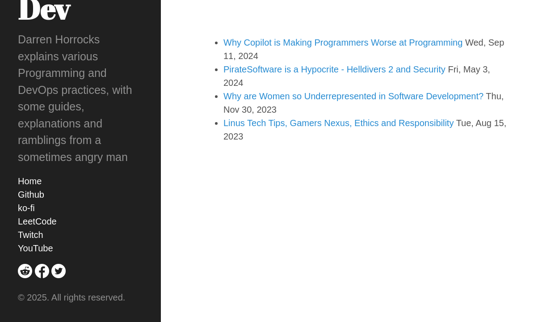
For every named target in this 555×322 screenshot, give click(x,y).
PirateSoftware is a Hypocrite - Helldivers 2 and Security (334, 69)
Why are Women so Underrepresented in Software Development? (353, 96)
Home (30, 181)
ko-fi (26, 208)
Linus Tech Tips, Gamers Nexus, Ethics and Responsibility (338, 123)
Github (31, 194)
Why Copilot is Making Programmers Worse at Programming (342, 42)
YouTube (35, 248)
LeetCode (37, 221)
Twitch (30, 235)
